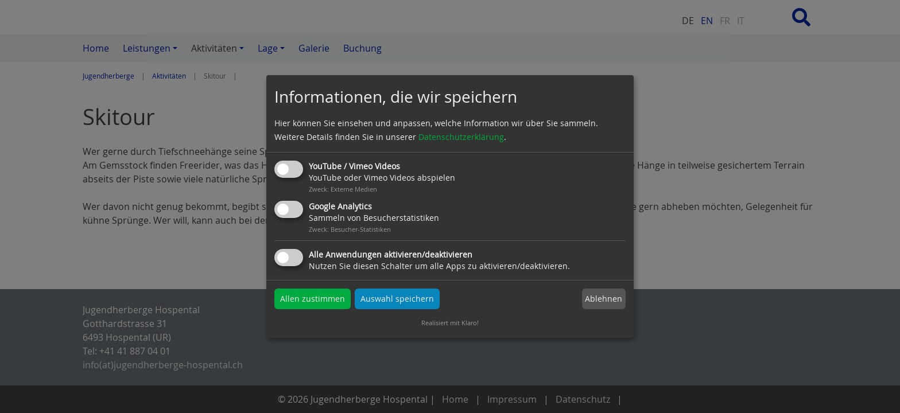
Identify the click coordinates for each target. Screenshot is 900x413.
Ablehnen (603, 298)
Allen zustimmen (312, 298)
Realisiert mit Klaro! (450, 322)
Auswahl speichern (397, 298)
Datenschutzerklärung (461, 136)
